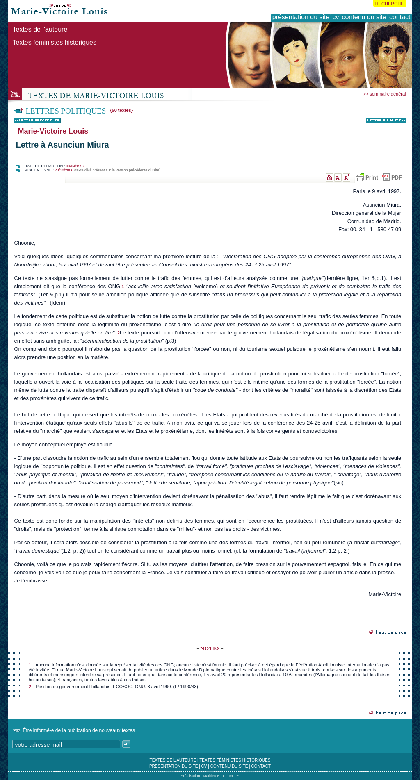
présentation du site (173, 766)
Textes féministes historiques (54, 42)
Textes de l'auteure (39, 29)
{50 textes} (121, 110)
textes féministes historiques (234, 760)
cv (204, 766)
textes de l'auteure (173, 760)
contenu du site (229, 766)
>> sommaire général (384, 93)
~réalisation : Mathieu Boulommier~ (210, 776)
